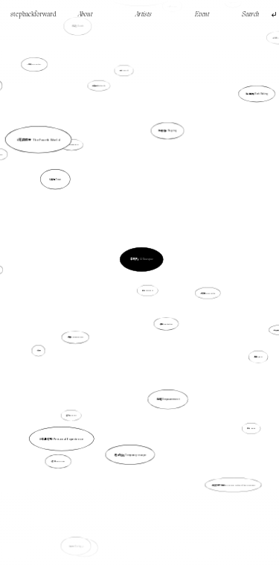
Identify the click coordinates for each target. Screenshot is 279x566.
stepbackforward (33, 14)
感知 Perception (37, 70)
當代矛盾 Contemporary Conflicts (140, 57)
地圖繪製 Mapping (167, 133)
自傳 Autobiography (76, 154)
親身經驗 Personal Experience (69, 423)
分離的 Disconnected (203, 292)
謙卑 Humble (247, 423)
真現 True (66, 191)
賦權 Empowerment (163, 376)
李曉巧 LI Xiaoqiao (141, 259)
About (85, 14)
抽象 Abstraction (166, 323)
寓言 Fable (94, 501)
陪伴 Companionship (76, 337)
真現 (52, 342)
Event (202, 14)
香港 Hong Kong (66, 445)
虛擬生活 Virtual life (104, 109)
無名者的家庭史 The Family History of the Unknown (233, 484)
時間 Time (17, 171)
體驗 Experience (147, 290)
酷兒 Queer (258, 357)
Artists (143, 14)
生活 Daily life (124, 75)
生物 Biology (79, 537)
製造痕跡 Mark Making (240, 120)
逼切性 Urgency (71, 415)
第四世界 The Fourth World (54, 161)
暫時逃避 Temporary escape (131, 440)
